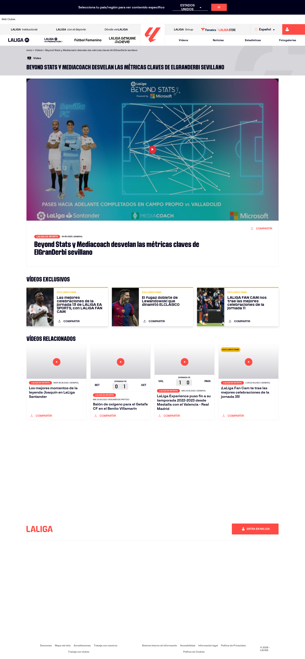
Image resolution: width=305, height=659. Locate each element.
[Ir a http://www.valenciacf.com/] (286, 19)
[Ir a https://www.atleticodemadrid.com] (41, 19)
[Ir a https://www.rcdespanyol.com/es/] (185, 19)
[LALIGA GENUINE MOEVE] (122, 40)
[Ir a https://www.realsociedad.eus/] (257, 19)
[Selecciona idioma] (265, 29)
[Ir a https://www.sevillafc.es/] (272, 19)
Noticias (218, 40)
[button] (19, 40)
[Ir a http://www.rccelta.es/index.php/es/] (171, 19)
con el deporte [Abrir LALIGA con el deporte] (71, 29)
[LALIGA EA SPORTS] (19, 40)
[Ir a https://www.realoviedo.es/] (243, 19)
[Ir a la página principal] (153, 44)
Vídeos (183, 40)
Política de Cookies (194, 651)
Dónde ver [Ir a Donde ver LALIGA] (116, 29)
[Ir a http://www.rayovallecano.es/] (156, 19)
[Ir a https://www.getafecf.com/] (113, 19)
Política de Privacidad (233, 645)
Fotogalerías (287, 40)
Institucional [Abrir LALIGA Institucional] (24, 29)
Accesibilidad (187, 645)
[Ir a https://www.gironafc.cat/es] (128, 19)
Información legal (208, 645)
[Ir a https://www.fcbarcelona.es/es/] (99, 19)
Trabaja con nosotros (105, 645)
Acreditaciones (82, 645)
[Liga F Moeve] (88, 40)
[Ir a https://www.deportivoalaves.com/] (70, 19)
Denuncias (46, 645)
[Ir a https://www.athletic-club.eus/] (27, 19)
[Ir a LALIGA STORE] (218, 29)
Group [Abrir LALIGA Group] (183, 29)
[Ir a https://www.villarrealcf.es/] (300, 19)
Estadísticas (253, 40)
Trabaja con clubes (78, 651)
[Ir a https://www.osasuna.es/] (55, 19)
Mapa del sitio (63, 645)
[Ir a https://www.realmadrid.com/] (228, 19)
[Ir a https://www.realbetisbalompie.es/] (214, 19)
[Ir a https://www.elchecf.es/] (84, 19)
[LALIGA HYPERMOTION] (53, 40)
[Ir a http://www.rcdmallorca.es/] (199, 19)
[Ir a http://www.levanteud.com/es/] (142, 19)
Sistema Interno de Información (159, 645)
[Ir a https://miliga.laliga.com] (293, 29)
